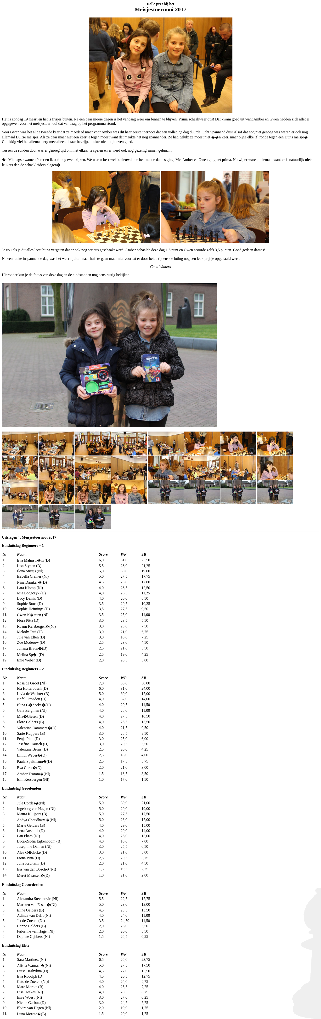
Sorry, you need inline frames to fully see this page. (109, 355)
